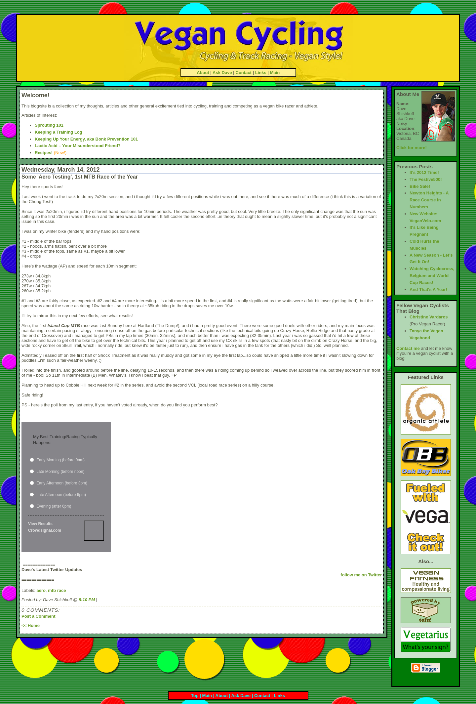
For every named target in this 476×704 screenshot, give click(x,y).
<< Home (30, 625)
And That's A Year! (428, 289)
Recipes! (44, 152)
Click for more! (411, 147)
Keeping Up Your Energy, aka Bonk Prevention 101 (86, 139)
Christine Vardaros (429, 316)
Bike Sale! (420, 186)
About (203, 72)
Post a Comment (38, 616)
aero (41, 590)
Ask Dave (222, 72)
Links (260, 72)
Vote (94, 530)
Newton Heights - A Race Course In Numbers (429, 199)
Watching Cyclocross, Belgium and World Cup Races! (432, 275)
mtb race (57, 590)
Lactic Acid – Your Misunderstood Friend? (78, 145)
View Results (40, 523)
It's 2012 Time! (424, 172)
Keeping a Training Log (58, 132)
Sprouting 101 (49, 125)
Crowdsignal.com (44, 530)
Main (275, 72)
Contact (244, 72)
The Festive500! (426, 179)
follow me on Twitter (361, 574)
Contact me (408, 348)
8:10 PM (87, 599)
